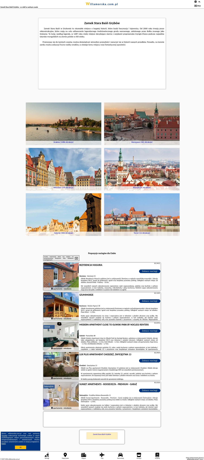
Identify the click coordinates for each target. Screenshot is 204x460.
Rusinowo (48, 297)
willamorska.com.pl (102, 4)
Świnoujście (49, 386)
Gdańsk (47, 327)
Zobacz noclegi (150, 271)
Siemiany (47, 267)
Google (4, 436)
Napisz (201, 459)
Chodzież (47, 356)
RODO (4, 444)
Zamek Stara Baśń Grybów (102, 434)
